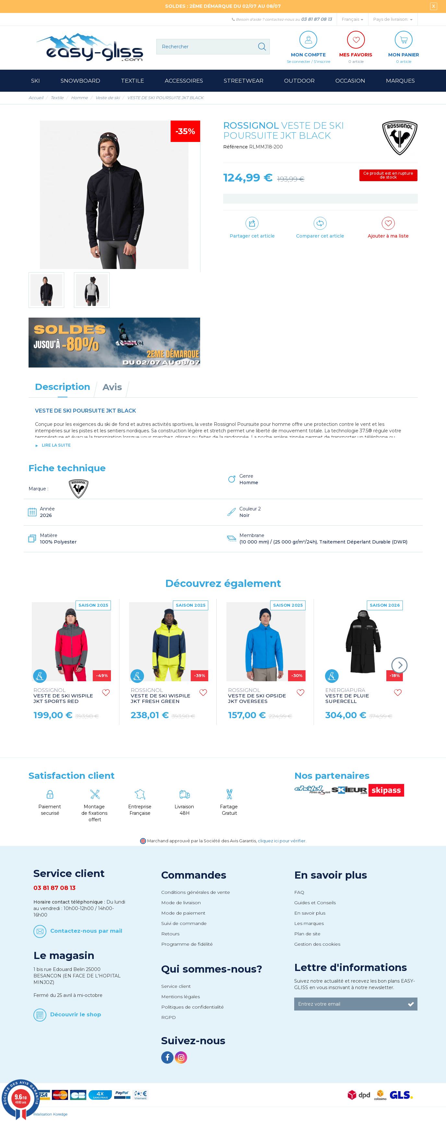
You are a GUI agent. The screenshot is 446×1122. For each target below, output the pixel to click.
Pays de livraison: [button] (393, 19)
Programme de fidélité (187, 944)
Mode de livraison (181, 903)
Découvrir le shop (75, 1014)
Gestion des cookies (317, 944)
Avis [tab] (112, 386)
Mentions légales (180, 996)
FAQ (299, 892)
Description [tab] (62, 386)
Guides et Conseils (315, 903)
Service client (176, 986)
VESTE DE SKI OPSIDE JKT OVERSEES (257, 696)
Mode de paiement (183, 913)
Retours (170, 934)
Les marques (309, 923)
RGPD (168, 1017)
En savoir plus (330, 875)
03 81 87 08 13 (316, 19)
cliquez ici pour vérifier (282, 840)
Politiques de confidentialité (192, 1007)
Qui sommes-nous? (211, 969)
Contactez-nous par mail (86, 931)
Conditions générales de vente (195, 892)
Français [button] (352, 19)
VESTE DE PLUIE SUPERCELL (347, 696)
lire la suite (56, 445)
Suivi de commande (184, 923)
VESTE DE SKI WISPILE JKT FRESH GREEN (160, 696)
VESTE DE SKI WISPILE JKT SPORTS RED (63, 696)
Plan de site (307, 934)
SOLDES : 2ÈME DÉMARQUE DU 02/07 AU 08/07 (223, 6)
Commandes (193, 875)
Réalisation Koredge (50, 1114)
